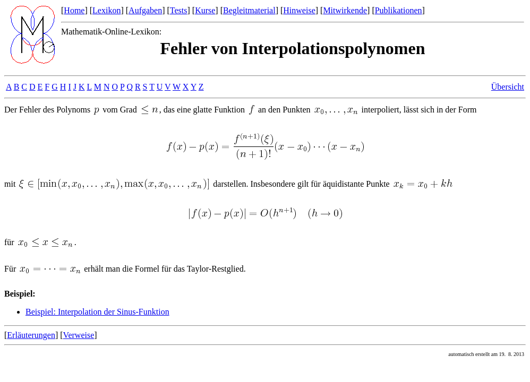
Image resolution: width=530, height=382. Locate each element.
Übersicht (507, 86)
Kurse (205, 10)
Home (74, 10)
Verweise (79, 335)
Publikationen (398, 10)
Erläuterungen (31, 335)
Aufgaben (145, 10)
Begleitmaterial (249, 10)
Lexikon (106, 10)
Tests (178, 10)
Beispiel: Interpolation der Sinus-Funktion (97, 311)
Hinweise (299, 10)
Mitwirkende (345, 10)
